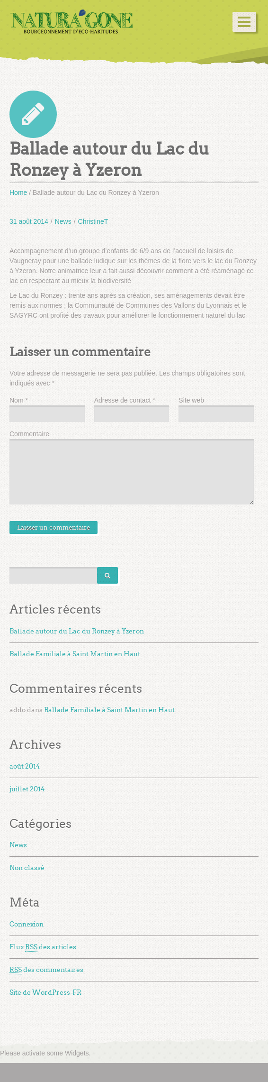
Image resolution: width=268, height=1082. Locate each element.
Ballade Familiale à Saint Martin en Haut (74, 654)
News (63, 221)
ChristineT (93, 221)
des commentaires (46, 970)
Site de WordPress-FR (45, 993)
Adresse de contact (124, 400)
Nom (18, 400)
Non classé (27, 868)
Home (18, 192)
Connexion (26, 924)
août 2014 (24, 766)
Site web (191, 400)
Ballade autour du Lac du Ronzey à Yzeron (76, 631)
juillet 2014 (27, 789)
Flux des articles (42, 947)
